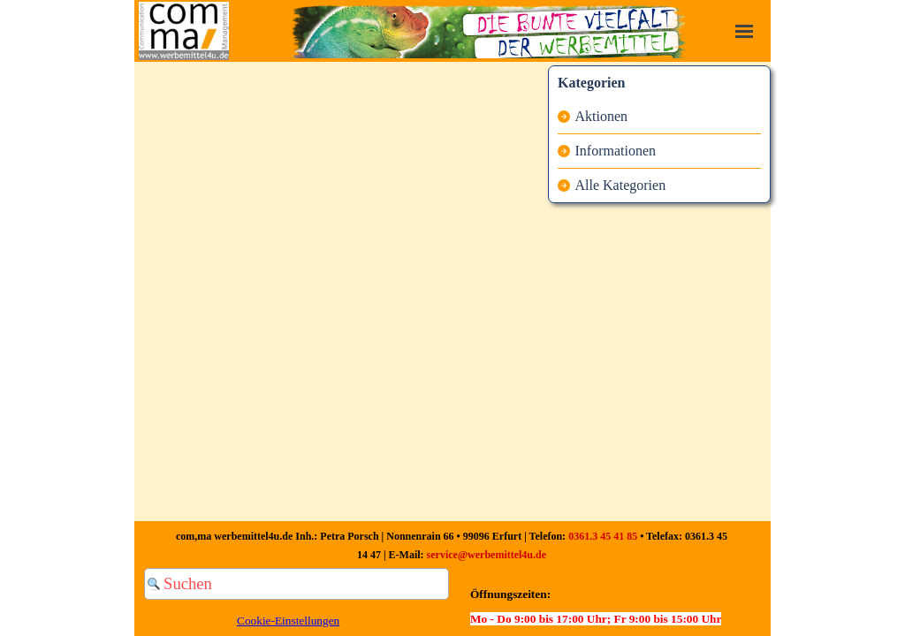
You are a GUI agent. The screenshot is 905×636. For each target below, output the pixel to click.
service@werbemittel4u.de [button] (486, 555)
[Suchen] (296, 584)
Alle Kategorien (620, 185)
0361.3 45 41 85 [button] (602, 536)
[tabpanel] (622, 605)
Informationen (616, 150)
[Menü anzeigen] (744, 31)
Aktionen (601, 116)
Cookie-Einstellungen (288, 620)
